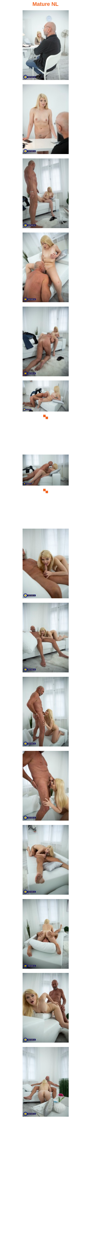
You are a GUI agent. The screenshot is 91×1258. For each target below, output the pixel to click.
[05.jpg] (46, 343)
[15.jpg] (46, 1083)
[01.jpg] (46, 46)
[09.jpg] (46, 639)
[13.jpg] (46, 935)
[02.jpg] (46, 120)
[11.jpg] (46, 787)
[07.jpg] (46, 491)
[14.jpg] (46, 1009)
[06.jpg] (46, 416)
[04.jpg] (46, 269)
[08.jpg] (46, 565)
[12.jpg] (46, 861)
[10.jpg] (46, 713)
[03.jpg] (46, 194)
